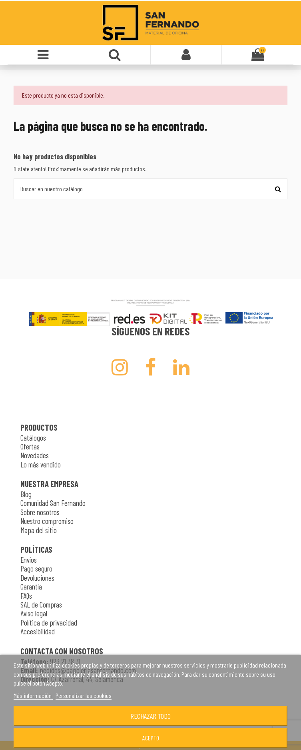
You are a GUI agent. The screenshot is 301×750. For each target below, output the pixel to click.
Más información (33, 695)
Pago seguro (36, 568)
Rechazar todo (150, 716)
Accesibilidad (37, 631)
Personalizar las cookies (84, 695)
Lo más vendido (40, 464)
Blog (26, 494)
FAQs (26, 595)
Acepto (150, 738)
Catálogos (33, 437)
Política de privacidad (48, 622)
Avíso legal (33, 613)
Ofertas (30, 446)
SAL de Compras (41, 604)
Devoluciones (37, 577)
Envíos (28, 559)
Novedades (34, 455)
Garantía (31, 586)
